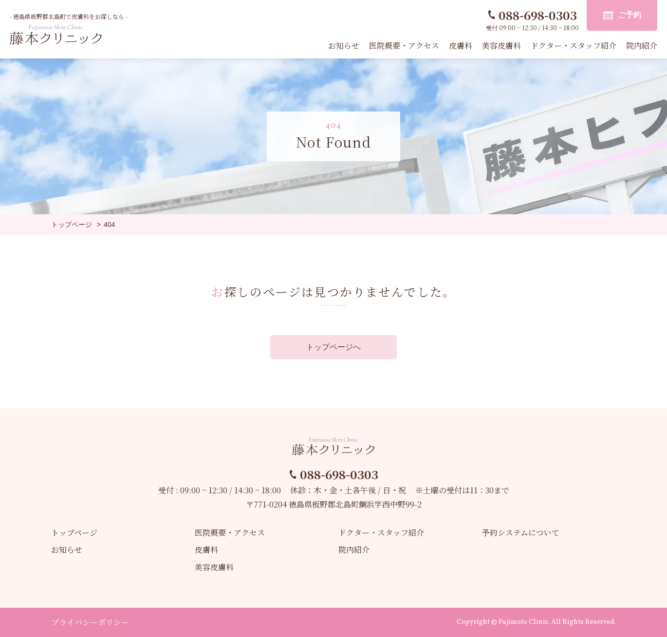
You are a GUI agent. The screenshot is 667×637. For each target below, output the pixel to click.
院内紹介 (641, 45)
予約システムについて (520, 532)
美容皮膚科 (501, 45)
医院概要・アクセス (404, 45)
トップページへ (333, 347)
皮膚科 (460, 45)
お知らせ (343, 45)
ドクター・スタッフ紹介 (573, 45)
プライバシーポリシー (90, 622)
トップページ (74, 532)
